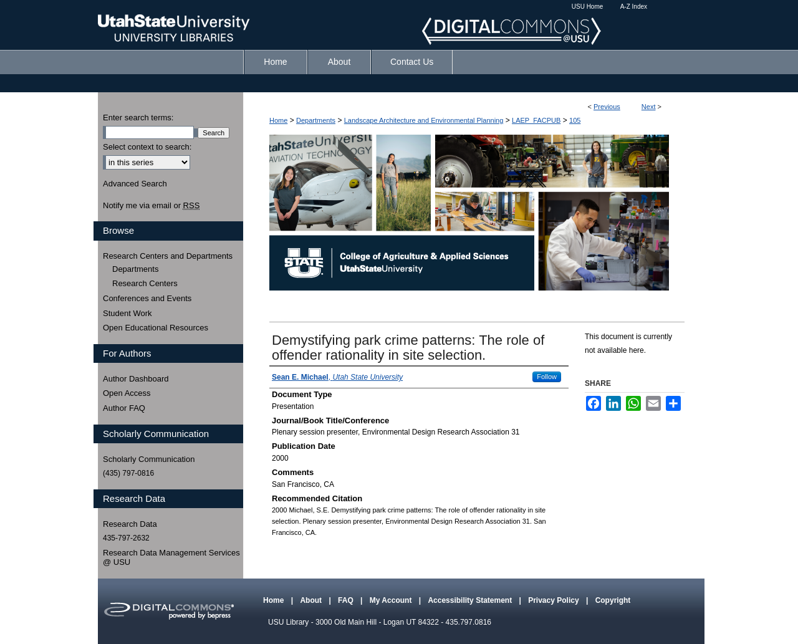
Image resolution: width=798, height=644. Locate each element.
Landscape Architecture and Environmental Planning (424, 120)
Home (278, 120)
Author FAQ (124, 408)
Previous (607, 106)
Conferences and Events (147, 298)
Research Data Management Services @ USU (171, 557)
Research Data (130, 524)
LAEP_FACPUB (536, 120)
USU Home (587, 6)
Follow (547, 376)
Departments (315, 120)
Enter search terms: (138, 117)
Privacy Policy (554, 600)
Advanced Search (135, 183)
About (312, 600)
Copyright (613, 600)
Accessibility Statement (471, 600)
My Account (392, 600)
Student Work (127, 313)
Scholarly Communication (149, 459)
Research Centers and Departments (168, 256)
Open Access (127, 393)
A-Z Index (633, 6)
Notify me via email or (151, 206)
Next (649, 106)
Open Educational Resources (155, 327)
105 (574, 120)
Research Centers (145, 283)
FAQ (346, 600)
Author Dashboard (136, 378)
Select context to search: (147, 146)
